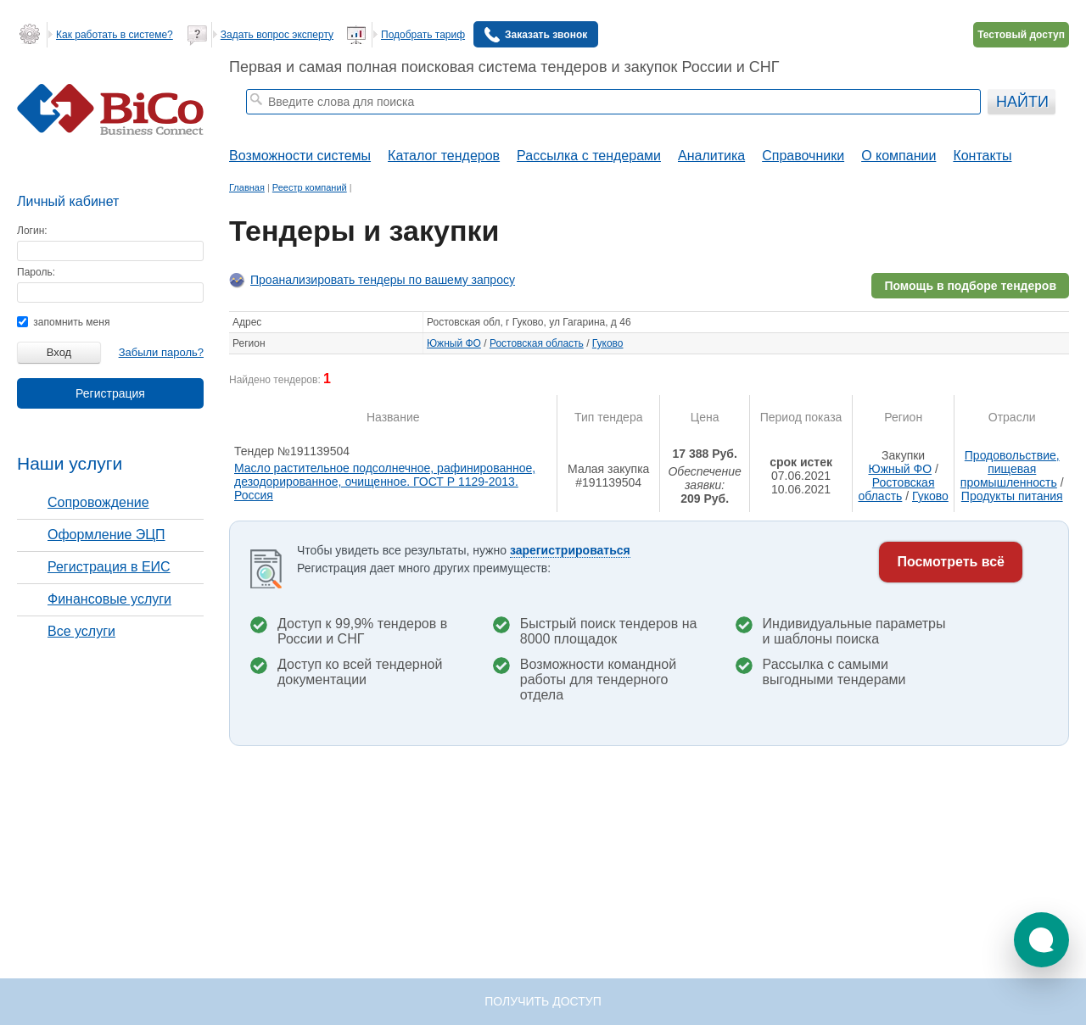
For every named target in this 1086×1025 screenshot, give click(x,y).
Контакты (982, 155)
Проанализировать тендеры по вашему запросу (382, 280)
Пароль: (36, 272)
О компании (898, 155)
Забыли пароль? (161, 352)
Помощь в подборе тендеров (970, 285)
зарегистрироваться (570, 550)
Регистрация (110, 393)
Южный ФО (454, 343)
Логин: (32, 231)
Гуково (608, 343)
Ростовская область (537, 343)
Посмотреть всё (951, 561)
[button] (1041, 939)
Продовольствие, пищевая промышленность (1010, 468)
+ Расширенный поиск (935, 124)
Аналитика (711, 155)
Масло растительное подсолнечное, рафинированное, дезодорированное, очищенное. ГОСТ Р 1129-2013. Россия (384, 481)
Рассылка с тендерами (589, 155)
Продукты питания (1012, 496)
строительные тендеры (354, 124)
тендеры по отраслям (467, 124)
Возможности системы (300, 155)
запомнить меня (63, 322)
